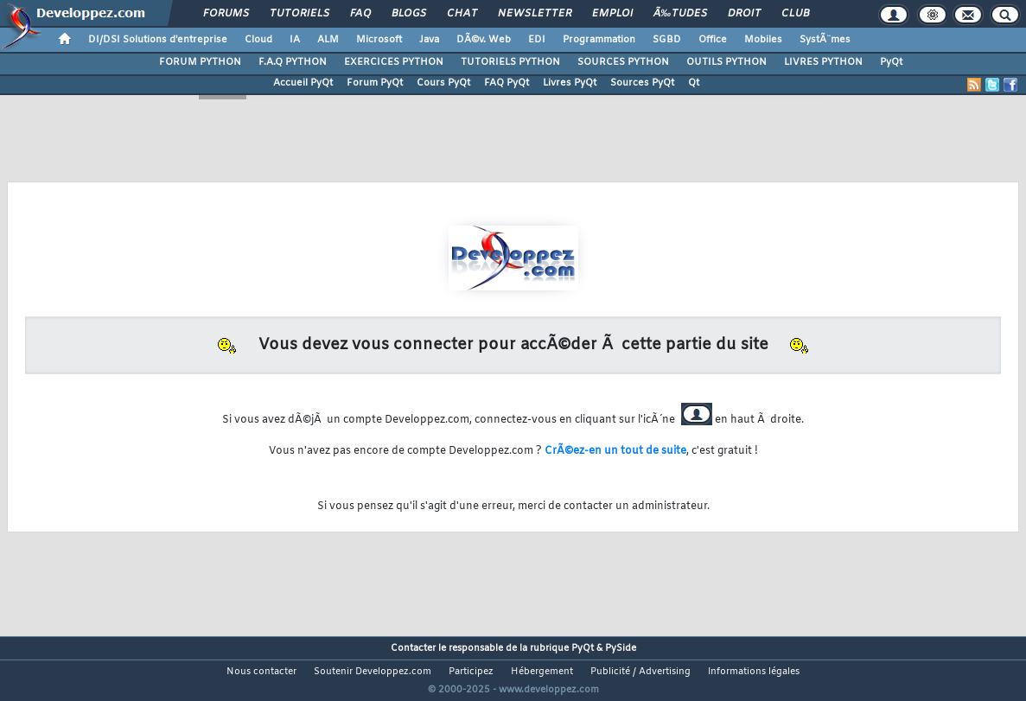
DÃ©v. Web (483, 40)
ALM (328, 40)
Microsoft (379, 40)
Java (429, 40)
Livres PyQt (569, 83)
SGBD (667, 40)
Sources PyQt (642, 83)
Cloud (258, 40)
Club (795, 14)
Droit (744, 14)
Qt (693, 83)
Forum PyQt (375, 83)
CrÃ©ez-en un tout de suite (615, 451)
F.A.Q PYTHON (292, 62)
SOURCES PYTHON (623, 62)
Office (712, 40)
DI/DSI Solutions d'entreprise (157, 40)
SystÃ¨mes (825, 40)
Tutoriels (299, 14)
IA (295, 40)
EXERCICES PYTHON (393, 62)
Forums (226, 14)
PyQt (891, 62)
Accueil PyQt (303, 83)
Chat (462, 14)
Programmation (599, 40)
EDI (536, 40)
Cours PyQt (443, 83)
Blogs (409, 14)
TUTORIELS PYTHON (510, 62)
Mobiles (763, 40)
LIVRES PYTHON (823, 62)
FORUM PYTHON (200, 62)
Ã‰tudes (680, 14)
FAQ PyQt (506, 83)
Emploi (612, 14)
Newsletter (534, 14)
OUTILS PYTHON (726, 62)
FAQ (360, 14)
